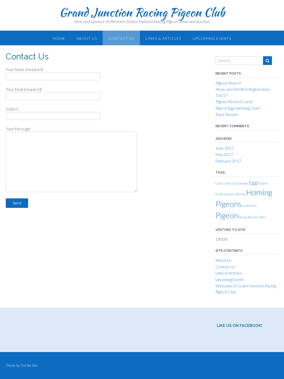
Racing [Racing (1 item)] (243, 217)
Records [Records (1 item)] (253, 217)
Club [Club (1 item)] (234, 183)
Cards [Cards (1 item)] (219, 183)
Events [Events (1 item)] (264, 183)
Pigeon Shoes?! (228, 83)
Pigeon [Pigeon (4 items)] (226, 215)
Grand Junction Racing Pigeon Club (142, 12)
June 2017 (224, 148)
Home (59, 38)
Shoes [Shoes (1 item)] (262, 217)
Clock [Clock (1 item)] (226, 183)
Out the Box (29, 365)
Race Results (226, 114)
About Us (87, 38)
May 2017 (224, 154)
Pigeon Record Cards (234, 101)
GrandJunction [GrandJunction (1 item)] (224, 194)
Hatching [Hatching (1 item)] (239, 194)
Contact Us (121, 38)
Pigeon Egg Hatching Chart (238, 108)
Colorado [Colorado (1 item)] (243, 183)
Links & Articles (163, 38)
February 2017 (228, 161)
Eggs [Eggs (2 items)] (254, 183)
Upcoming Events (212, 38)
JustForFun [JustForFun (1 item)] (249, 205)
